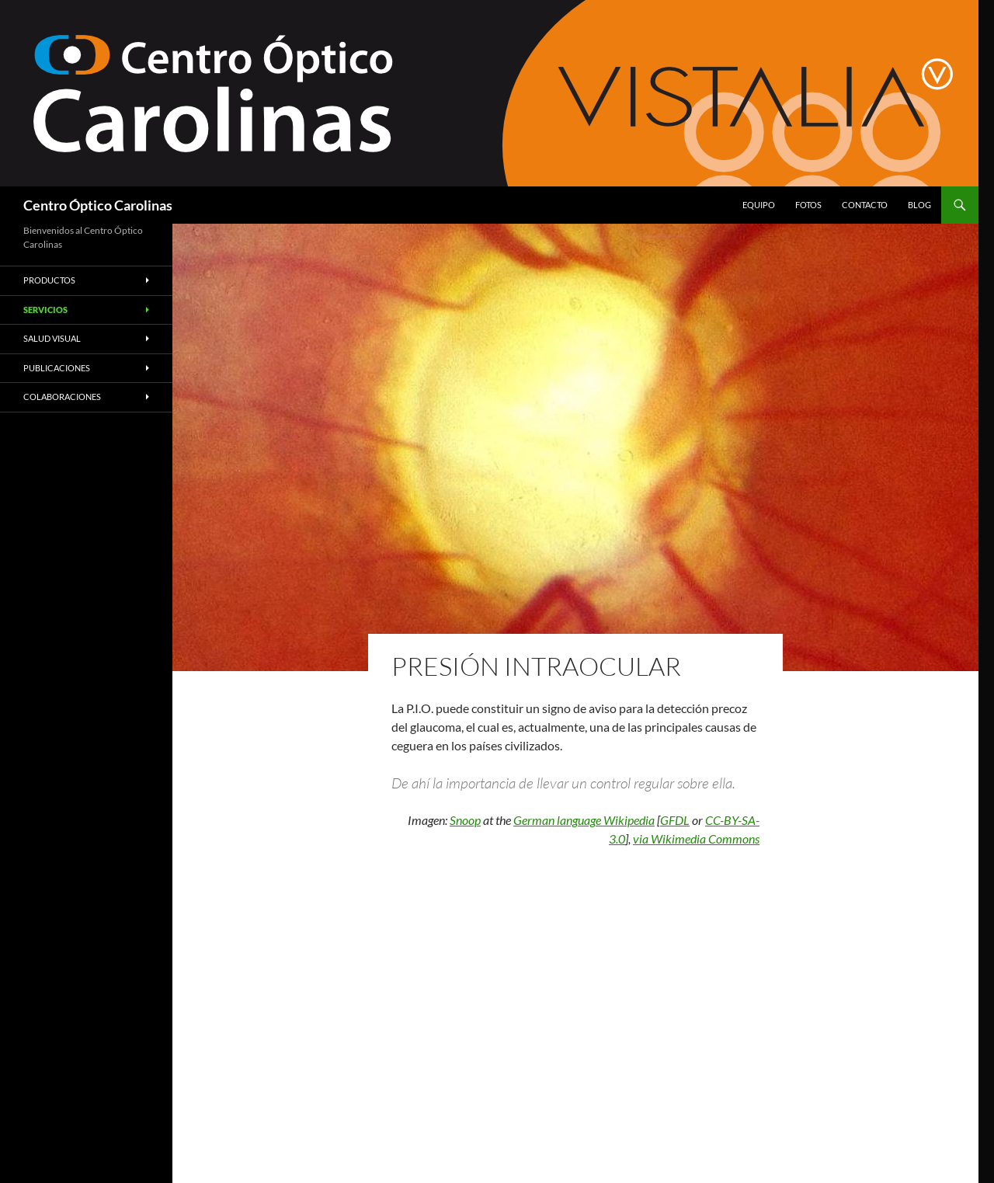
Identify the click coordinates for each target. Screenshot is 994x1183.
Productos (49, 280)
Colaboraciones (62, 396)
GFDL (675, 819)
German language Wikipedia (584, 819)
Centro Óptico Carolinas (97, 205)
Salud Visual (52, 338)
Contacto (865, 205)
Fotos (808, 205)
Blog (919, 205)
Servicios (45, 309)
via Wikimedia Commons (696, 838)
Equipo (758, 205)
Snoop (465, 819)
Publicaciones (56, 368)
